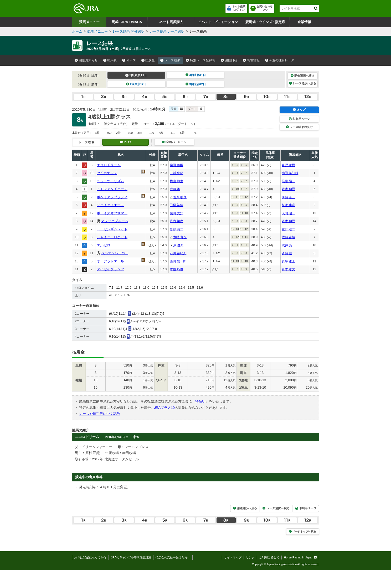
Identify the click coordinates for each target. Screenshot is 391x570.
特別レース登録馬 (200, 60)
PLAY (125, 142)
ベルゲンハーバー (114, 253)
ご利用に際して (269, 557)
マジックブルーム (114, 221)
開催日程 (229, 60)
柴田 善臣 (176, 165)
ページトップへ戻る (302, 531)
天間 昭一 (288, 213)
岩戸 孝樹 (288, 165)
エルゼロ (103, 245)
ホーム (77, 31)
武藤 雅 (175, 189)
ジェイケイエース (110, 205)
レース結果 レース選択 (167, 31)
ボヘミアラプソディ (112, 197)
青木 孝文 (288, 269)
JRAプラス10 (164, 408)
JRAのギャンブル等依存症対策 (131, 557)
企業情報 (304, 22)
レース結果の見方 (299, 127)
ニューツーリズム (110, 181)
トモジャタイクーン (112, 189)
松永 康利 (288, 205)
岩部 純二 (176, 229)
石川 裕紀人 (178, 253)
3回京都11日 (196, 75)
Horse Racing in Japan (300, 557)
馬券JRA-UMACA (127, 22)
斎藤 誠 (287, 253)
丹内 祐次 (176, 221)
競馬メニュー (89, 22)
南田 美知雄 (290, 173)
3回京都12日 (196, 84)
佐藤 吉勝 (288, 237)
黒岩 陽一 (288, 181)
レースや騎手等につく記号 (99, 414)
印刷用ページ (299, 118)
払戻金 (148, 60)
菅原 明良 (180, 197)
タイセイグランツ (110, 269)
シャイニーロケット (112, 237)
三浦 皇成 (176, 173)
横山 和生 (176, 181)
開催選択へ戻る (303, 75)
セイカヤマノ (107, 173)
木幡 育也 (180, 237)
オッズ (129, 60)
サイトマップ (232, 557)
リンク (250, 557)
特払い (200, 401)
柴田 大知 (176, 213)
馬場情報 (251, 60)
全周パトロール (174, 142)
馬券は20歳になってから (90, 557)
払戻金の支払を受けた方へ (173, 557)
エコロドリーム (109, 165)
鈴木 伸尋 (288, 189)
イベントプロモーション (218, 22)
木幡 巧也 (176, 269)
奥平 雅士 (288, 261)
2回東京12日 (136, 84)
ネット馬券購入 (171, 22)
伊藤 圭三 (288, 197)
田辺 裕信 (176, 205)
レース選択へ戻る (302, 83)
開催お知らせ (86, 60)
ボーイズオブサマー (112, 213)
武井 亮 (287, 245)
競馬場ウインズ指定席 (265, 22)
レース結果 (170, 60)
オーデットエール (110, 261)
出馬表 (110, 60)
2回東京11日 (136, 75)
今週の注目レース (280, 60)
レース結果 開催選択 (129, 31)
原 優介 (178, 245)
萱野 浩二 (288, 229)
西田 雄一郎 (178, 261)
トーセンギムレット (112, 229)
